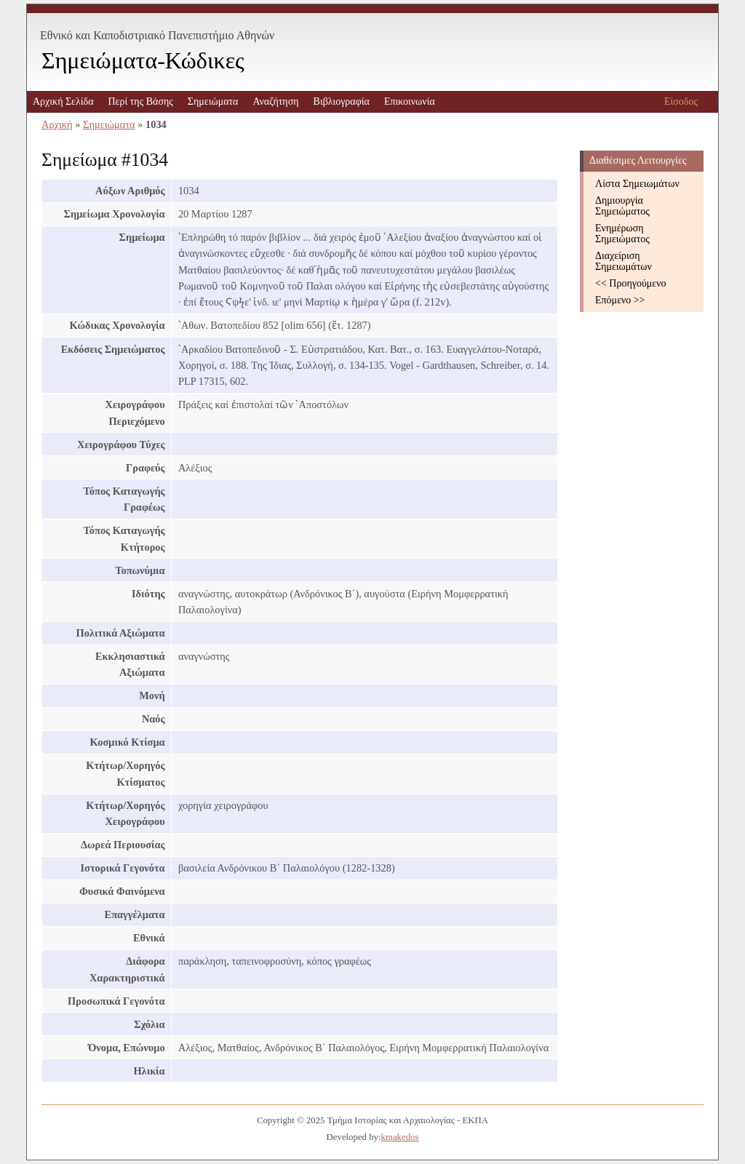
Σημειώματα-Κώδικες (142, 60)
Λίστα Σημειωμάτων (637, 183)
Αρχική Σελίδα (63, 101)
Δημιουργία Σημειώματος (622, 206)
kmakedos (400, 1137)
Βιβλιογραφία (342, 101)
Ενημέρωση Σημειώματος (622, 233)
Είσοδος (681, 101)
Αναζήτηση (275, 101)
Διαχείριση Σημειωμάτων (623, 261)
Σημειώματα (213, 101)
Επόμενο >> (620, 300)
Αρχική (57, 124)
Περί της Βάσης (140, 101)
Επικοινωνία (409, 101)
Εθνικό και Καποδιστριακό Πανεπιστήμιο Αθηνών (157, 35)
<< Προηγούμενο (630, 283)
